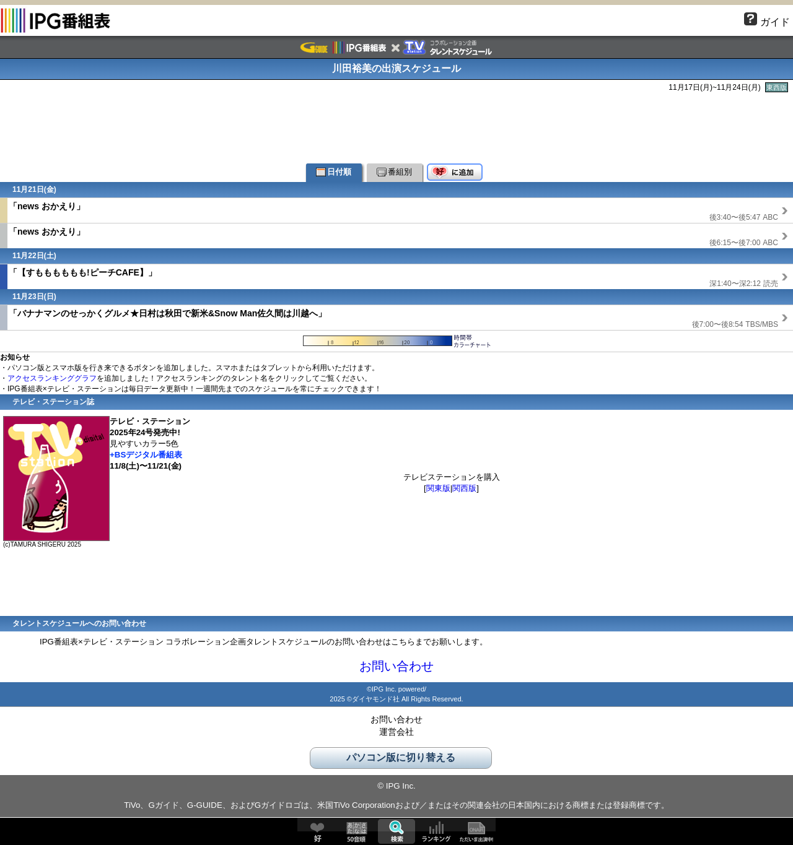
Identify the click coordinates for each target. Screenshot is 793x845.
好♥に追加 (455, 172)
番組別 (394, 171)
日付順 (333, 171)
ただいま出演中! (476, 831)
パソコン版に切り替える (400, 757)
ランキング (436, 831)
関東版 (438, 488)
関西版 (464, 488)
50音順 (357, 831)
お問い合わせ (396, 666)
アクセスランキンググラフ (52, 378)
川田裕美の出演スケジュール (396, 68)
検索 (396, 831)
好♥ (317, 831)
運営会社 (396, 732)
